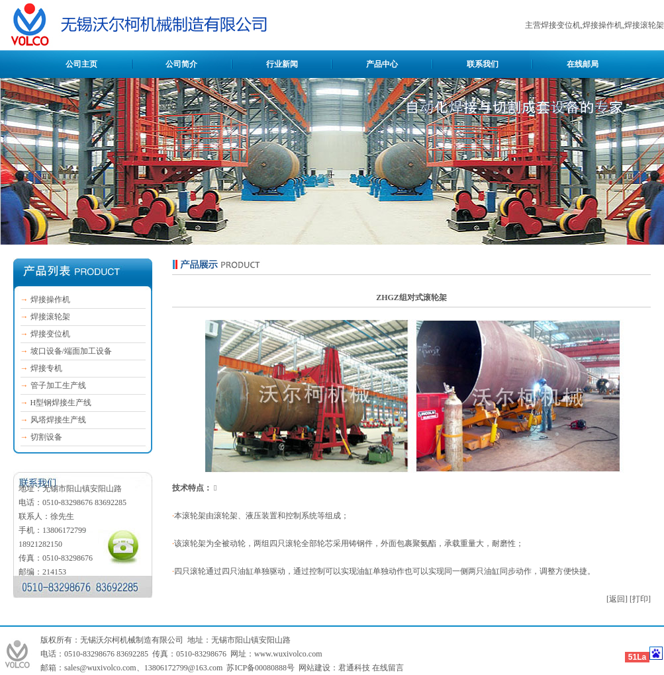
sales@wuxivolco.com (100, 667)
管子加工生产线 (58, 385)
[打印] (640, 599)
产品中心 (382, 64)
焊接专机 (46, 368)
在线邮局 (582, 64)
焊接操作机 (50, 299)
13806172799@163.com (183, 667)
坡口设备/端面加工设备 (71, 351)
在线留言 (388, 667)
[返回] (617, 599)
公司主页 (81, 64)
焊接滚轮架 (50, 316)
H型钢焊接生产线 (61, 402)
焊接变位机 (50, 333)
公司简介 (181, 64)
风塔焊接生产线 (58, 419)
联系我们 (482, 64)
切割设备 (46, 437)
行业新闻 (282, 64)
